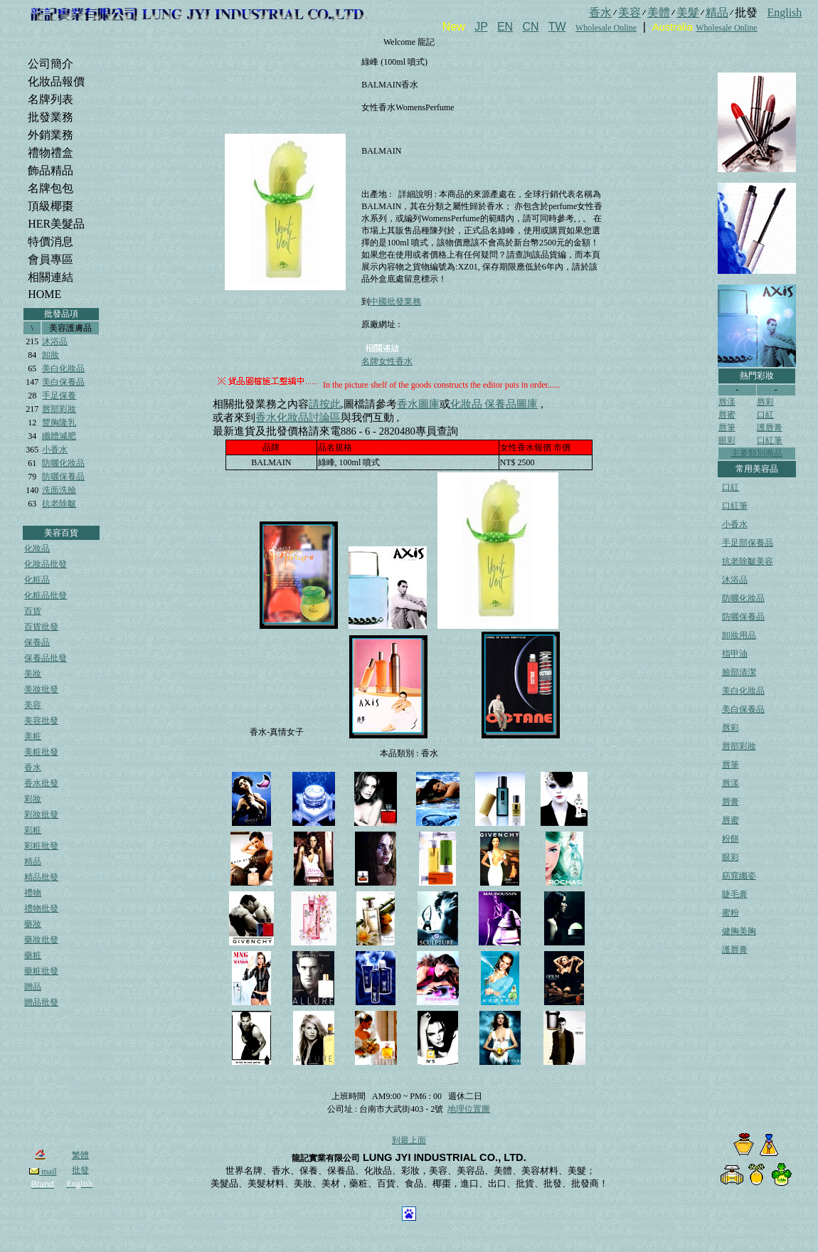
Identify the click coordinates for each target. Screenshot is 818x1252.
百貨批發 (41, 627)
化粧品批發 (45, 595)
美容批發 (41, 721)
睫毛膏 (735, 894)
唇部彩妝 (59, 409)
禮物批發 (41, 908)
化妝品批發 (45, 564)
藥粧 (32, 955)
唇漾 (726, 402)
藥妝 (32, 924)
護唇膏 (769, 428)
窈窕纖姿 (739, 876)
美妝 (32, 674)
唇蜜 (726, 415)
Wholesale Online (606, 28)
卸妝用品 (739, 635)
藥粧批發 (41, 971)
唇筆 (726, 428)
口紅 (765, 415)
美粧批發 (41, 752)
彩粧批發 (41, 846)
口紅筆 (769, 440)
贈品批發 (41, 1002)
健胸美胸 (739, 931)
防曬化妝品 (63, 463)
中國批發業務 (395, 302)
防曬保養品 (63, 477)
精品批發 (41, 877)
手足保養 (59, 395)
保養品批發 (45, 658)
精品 (32, 861)
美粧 (32, 736)
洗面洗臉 (59, 490)
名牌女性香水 (387, 361)
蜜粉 (730, 913)
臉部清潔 (739, 672)
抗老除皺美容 (747, 561)
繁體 (80, 1155)
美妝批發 (41, 689)
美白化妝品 (63, 368)
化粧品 (37, 580)
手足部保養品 (747, 543)
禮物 (32, 893)
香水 (32, 768)
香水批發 (41, 783)
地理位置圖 (468, 1109)
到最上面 (409, 1140)
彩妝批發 (41, 814)
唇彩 (765, 402)
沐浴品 (55, 341)
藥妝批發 (41, 940)
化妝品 (37, 548)
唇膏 (730, 802)
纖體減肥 (59, 436)
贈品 (32, 987)
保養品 (37, 642)
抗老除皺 (59, 504)
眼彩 (726, 440)
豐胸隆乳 (59, 423)
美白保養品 (63, 382)
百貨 (32, 611)
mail (42, 1172)
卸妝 (50, 355)
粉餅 (730, 839)
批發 (80, 1170)
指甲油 (735, 654)
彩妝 (32, 799)
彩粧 (32, 830)
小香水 (55, 450)
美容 (32, 705)
